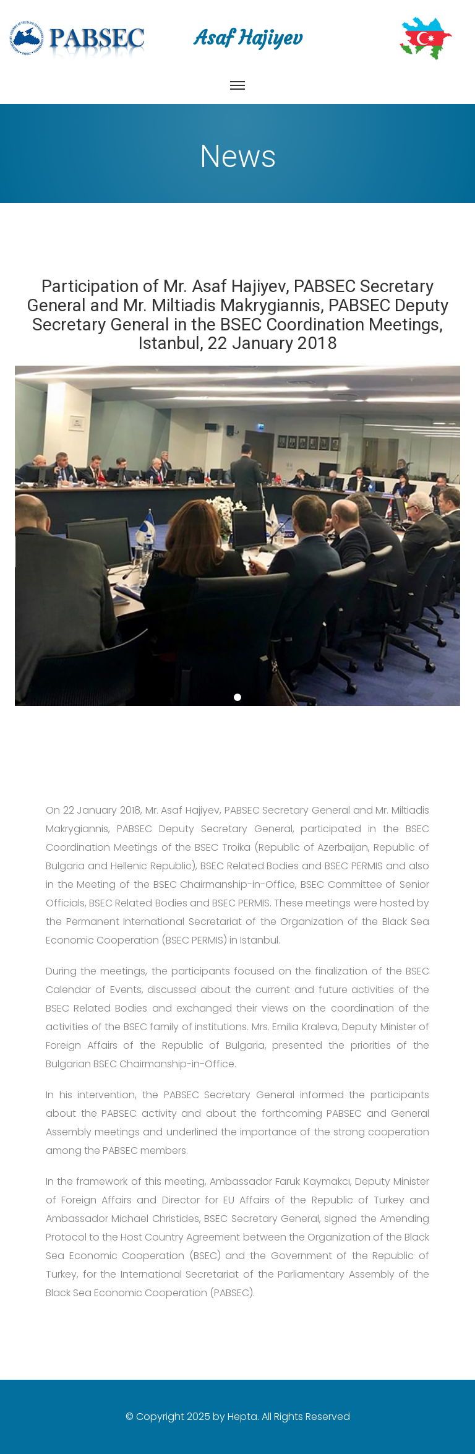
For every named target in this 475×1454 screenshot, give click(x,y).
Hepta (242, 1416)
